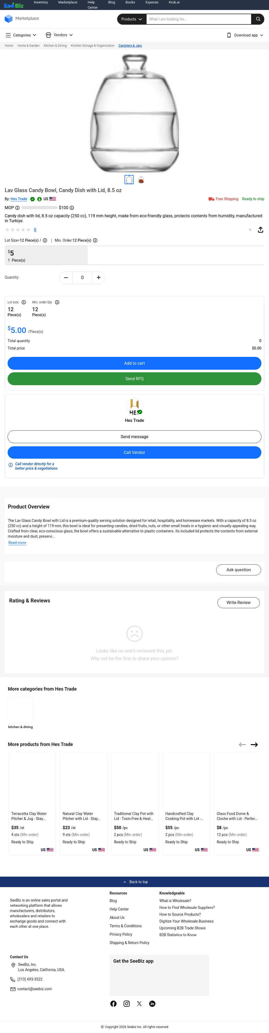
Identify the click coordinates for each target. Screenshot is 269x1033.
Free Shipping (223, 198)
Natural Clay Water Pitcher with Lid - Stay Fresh (80, 819)
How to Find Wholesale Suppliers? (187, 907)
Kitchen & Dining (55, 45)
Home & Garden (28, 45)
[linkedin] (152, 1004)
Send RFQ (134, 378)
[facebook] (113, 1004)
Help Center (119, 909)
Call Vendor (134, 452)
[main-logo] (22, 22)
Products (132, 19)
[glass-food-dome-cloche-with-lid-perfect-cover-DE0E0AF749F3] (237, 780)
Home (9, 45)
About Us (117, 917)
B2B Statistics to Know (177, 935)
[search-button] (257, 19)
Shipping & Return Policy (129, 943)
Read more (17, 543)
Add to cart (134, 363)
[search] (205, 19)
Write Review (239, 602)
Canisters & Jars (130, 45)
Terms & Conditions (126, 926)
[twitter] (139, 1004)
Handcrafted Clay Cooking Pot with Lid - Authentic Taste (183, 819)
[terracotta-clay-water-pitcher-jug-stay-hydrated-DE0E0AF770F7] (32, 780)
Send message (134, 436)
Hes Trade (19, 199)
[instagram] (127, 1004)
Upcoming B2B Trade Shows (182, 928)
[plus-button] (98, 278)
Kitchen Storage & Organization (93, 45)
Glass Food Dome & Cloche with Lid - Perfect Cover (236, 819)
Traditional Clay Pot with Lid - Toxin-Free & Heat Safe (134, 819)
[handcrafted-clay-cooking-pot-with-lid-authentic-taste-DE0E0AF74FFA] (186, 780)
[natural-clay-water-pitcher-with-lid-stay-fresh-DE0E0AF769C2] (83, 780)
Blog (113, 901)
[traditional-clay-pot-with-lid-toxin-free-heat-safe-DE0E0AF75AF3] (134, 780)
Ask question (238, 569)
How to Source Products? (180, 914)
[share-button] (260, 229)
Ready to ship (253, 199)
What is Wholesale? (175, 901)
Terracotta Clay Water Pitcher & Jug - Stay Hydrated (28, 819)
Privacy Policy (121, 934)
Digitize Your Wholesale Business (186, 921)
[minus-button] (65, 278)
